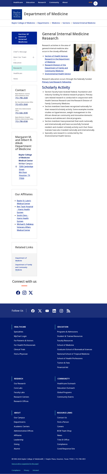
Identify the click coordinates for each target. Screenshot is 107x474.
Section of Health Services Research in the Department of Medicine (57, 59)
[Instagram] (24, 293)
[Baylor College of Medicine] (17, 14)
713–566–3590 (21, 113)
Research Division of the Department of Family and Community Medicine (56, 68)
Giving (16, 444)
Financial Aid (62, 367)
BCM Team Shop (64, 431)
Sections (66, 23)
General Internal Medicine (84, 23)
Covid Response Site (66, 448)
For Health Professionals (24, 345)
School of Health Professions (70, 358)
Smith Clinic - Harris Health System (23, 218)
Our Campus (19, 417)
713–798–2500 (21, 98)
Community (54, 3)
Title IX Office (63, 439)
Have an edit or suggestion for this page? (25, 464)
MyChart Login (20, 336)
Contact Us (62, 417)
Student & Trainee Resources (70, 336)
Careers (60, 426)
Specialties (18, 331)
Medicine (56, 23)
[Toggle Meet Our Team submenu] (33, 57)
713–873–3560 (21, 104)
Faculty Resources (65, 340)
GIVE (90, 3)
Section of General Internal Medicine (22, 38)
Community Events (65, 397)
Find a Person (63, 422)
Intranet (36, 470)
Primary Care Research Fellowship (56, 82)
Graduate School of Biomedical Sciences (74, 349)
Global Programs (64, 392)
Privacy (26, 470)
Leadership (18, 439)
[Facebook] (18, 293)
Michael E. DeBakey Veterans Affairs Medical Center (25, 227)
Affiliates (18, 435)
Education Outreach (66, 388)
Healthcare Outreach (66, 383)
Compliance (62, 444)
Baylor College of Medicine (23, 23)
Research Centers (21, 397)
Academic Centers (22, 426)
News (15, 79)
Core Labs (18, 388)
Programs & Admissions (67, 331)
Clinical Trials (19, 349)
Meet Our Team (19, 57)
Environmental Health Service (58, 74)
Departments (43, 23)
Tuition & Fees (63, 363)
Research (42, 3)
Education (30, 3)
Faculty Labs (19, 392)
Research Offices (21, 401)
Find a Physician (21, 354)
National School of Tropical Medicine (73, 354)
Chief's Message (20, 52)
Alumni (17, 448)
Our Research (20, 383)
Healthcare (18, 3)
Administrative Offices (23, 431)
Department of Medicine (21, 259)
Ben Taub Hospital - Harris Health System (25, 209)
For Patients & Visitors (23, 340)
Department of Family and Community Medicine (23, 267)
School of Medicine (65, 345)
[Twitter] (31, 293)
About (65, 3)
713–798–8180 (21, 121)
